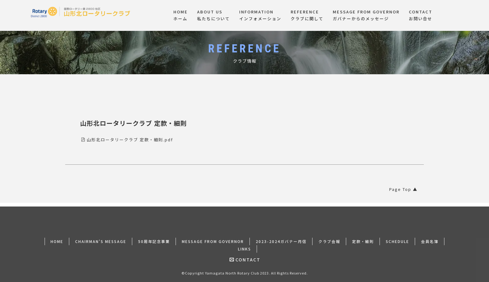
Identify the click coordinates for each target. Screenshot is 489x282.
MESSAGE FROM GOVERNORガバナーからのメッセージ (366, 15)
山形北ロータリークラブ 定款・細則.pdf (127, 140)
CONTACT (245, 256)
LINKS (244, 245)
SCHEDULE (397, 237)
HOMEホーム (180, 15)
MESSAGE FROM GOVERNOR (213, 237)
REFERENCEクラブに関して (307, 15)
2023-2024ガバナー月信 (281, 237)
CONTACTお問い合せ (420, 15)
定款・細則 (363, 237)
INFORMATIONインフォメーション (260, 15)
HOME (57, 237)
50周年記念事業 (154, 237)
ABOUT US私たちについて (213, 15)
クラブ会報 (329, 237)
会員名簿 (429, 237)
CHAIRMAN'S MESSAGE (100, 237)
